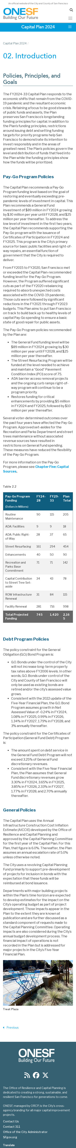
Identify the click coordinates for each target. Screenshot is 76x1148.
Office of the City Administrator (25, 1132)
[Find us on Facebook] (36, 1076)
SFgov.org (10, 1137)
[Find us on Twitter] (45, 1076)
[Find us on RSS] (27, 1076)
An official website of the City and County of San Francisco (38, 3)
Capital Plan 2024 (15, 43)
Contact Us (11, 1121)
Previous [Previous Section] (11, 1028)
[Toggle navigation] (70, 18)
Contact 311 (11, 1126)
